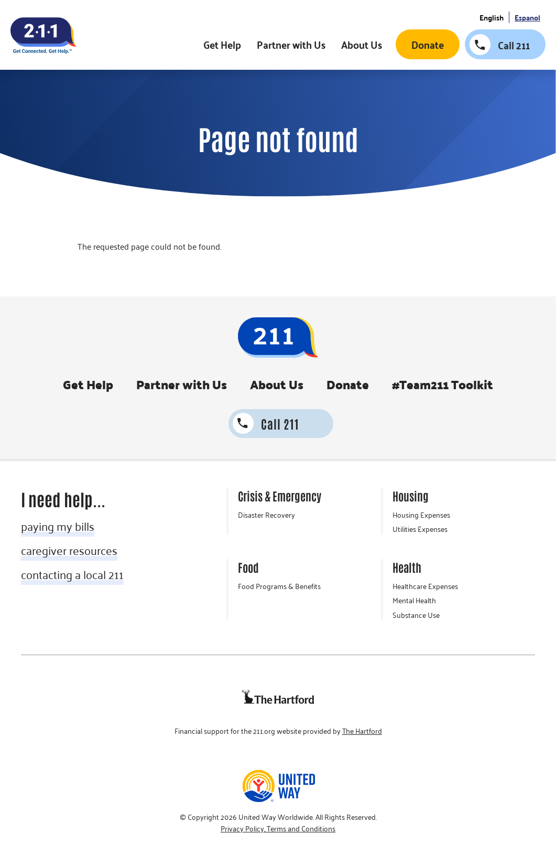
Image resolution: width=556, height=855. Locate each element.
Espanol (527, 18)
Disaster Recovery (266, 515)
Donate (427, 45)
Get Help (222, 45)
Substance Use (416, 615)
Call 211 (514, 45)
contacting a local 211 (72, 574)
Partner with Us (291, 45)
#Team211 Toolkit (442, 384)
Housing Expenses (421, 515)
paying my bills (57, 526)
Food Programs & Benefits (279, 586)
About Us (361, 45)
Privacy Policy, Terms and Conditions (278, 829)
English (491, 18)
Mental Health (414, 600)
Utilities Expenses (420, 529)
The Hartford (362, 731)
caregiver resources (69, 550)
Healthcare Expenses (425, 586)
